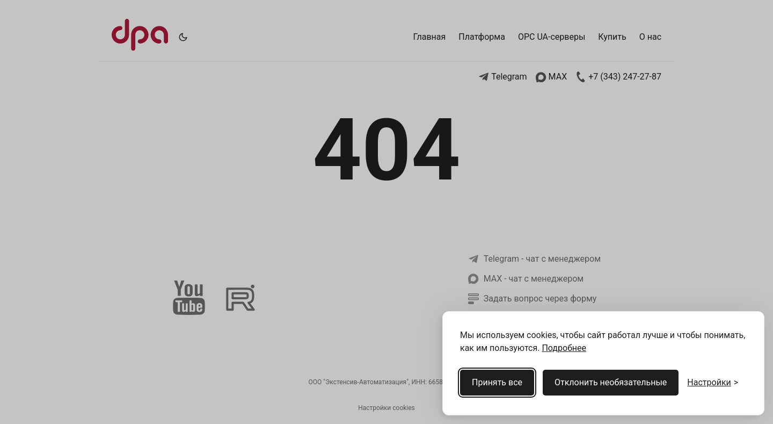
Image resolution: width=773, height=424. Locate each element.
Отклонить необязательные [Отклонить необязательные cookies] (611, 382)
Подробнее (564, 348)
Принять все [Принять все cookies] (497, 382)
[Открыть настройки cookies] (712, 383)
